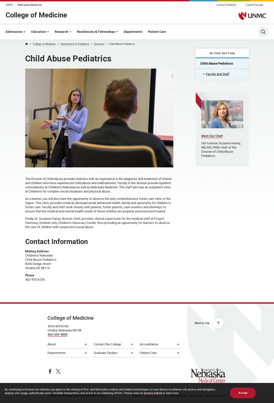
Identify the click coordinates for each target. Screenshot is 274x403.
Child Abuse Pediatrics (122, 44)
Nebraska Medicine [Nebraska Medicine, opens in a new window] (30, 4)
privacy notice (153, 393)
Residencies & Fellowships (96, 32)
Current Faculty (254, 4)
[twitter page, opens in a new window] (58, 371)
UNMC (9, 4)
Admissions (14, 32)
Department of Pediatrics (74, 44)
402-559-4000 (57, 334)
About (52, 344)
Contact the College (107, 344)
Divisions (99, 44)
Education (38, 32)
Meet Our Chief (212, 136)
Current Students (226, 4)
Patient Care (157, 32)
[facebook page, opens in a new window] (50, 371)
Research (61, 32)
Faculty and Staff (217, 74)
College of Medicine (36, 15)
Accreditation (149, 344)
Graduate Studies (106, 353)
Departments (133, 32)
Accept (242, 392)
